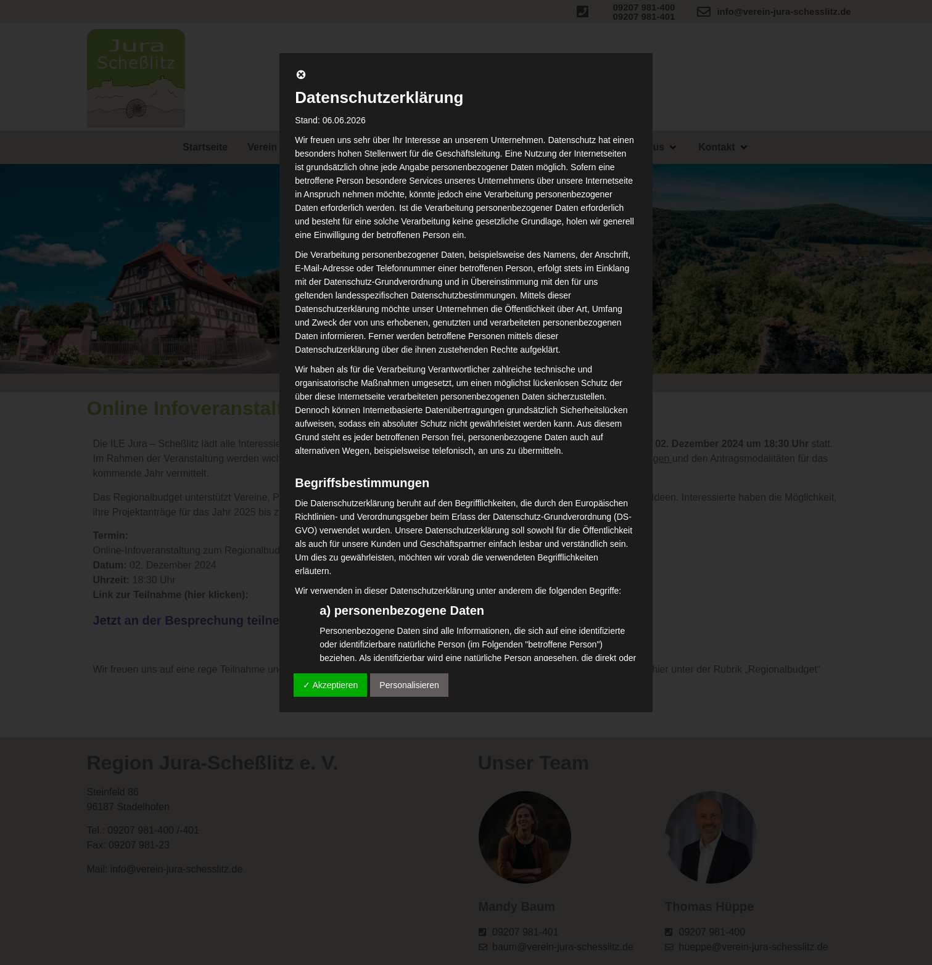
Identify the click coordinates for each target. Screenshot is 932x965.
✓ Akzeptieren (330, 685)
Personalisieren (409, 685)
